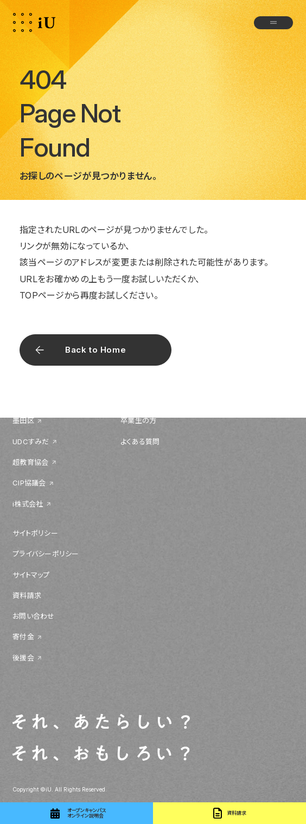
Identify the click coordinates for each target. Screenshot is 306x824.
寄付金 (23, 636)
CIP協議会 (29, 482)
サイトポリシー (35, 533)
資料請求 (26, 595)
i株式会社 (27, 504)
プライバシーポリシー (45, 553)
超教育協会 (30, 462)
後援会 (23, 657)
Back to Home (95, 350)
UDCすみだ (30, 441)
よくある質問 (140, 441)
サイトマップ (31, 575)
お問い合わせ (33, 616)
